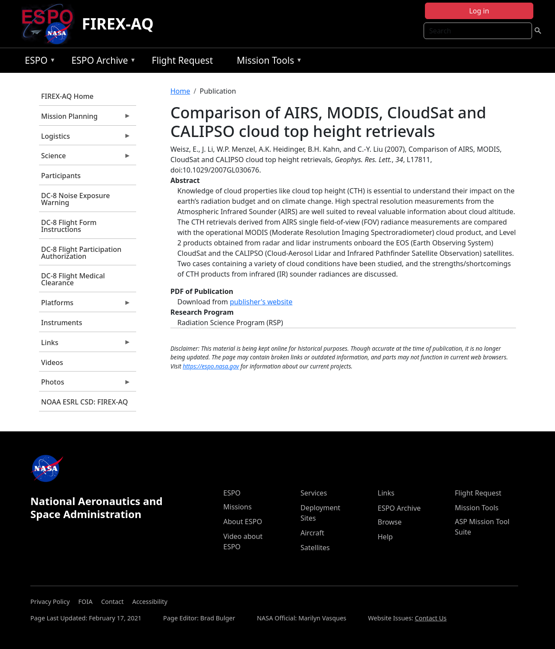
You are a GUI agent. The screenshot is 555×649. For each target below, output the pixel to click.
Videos (52, 362)
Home (180, 91)
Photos (85, 384)
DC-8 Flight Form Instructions (69, 226)
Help (385, 536)
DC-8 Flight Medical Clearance (73, 279)
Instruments (61, 322)
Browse (390, 522)
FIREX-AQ (117, 23)
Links (85, 345)
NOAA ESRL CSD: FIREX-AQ (84, 402)
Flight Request (182, 60)
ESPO (38, 61)
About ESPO (242, 521)
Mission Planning (85, 118)
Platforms (85, 305)
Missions (237, 507)
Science (85, 158)
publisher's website (261, 302)
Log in (479, 11)
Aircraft (312, 533)
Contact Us (431, 618)
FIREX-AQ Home (67, 96)
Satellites (315, 547)
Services (313, 493)
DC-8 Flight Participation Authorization (81, 253)
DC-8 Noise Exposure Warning (75, 199)
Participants (61, 175)
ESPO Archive (101, 61)
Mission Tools (267, 61)
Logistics (85, 138)
